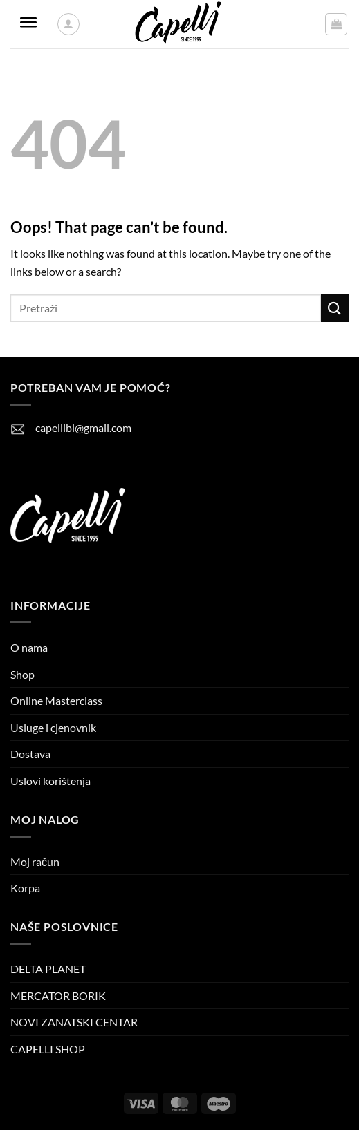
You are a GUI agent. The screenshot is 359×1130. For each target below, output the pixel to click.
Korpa (25, 887)
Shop (22, 674)
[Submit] (335, 307)
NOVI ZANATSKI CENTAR (74, 1021)
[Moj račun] (68, 24)
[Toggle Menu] (28, 24)
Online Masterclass (56, 700)
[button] (336, 24)
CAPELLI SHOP (47, 1048)
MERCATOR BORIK (58, 995)
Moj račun (34, 861)
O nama (29, 647)
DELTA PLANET (48, 968)
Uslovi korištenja (50, 780)
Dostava (30, 753)
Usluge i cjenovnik (53, 727)
